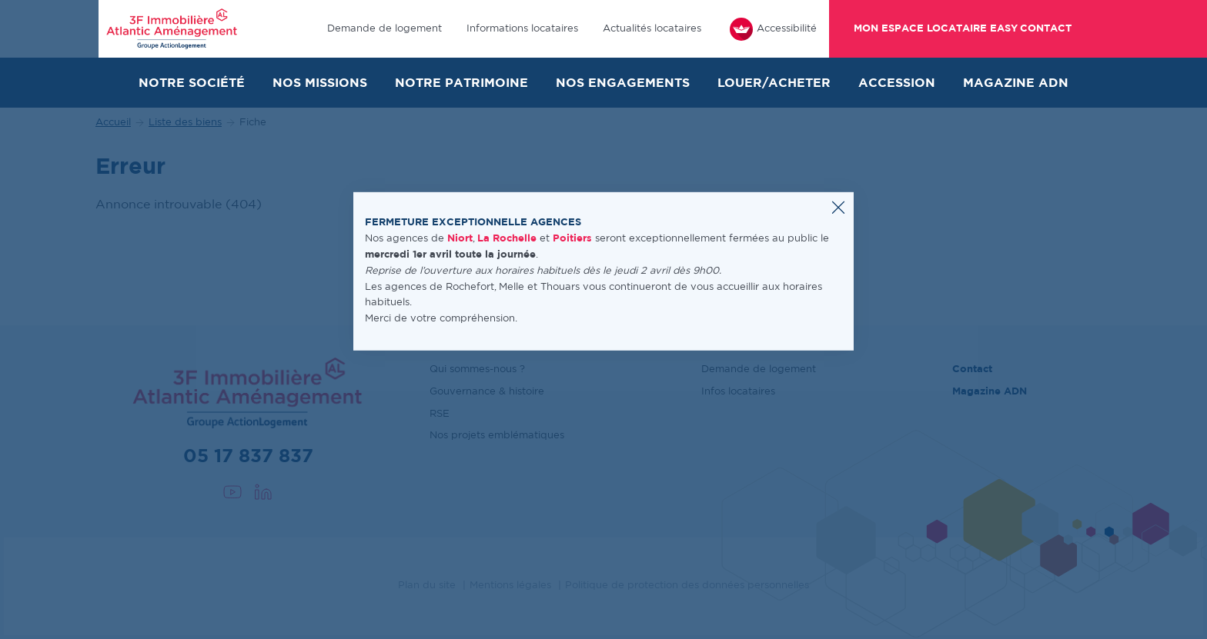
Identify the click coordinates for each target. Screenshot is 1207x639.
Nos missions (319, 83)
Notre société (192, 83)
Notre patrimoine (461, 83)
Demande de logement (384, 29)
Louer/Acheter (774, 83)
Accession (896, 83)
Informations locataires (522, 29)
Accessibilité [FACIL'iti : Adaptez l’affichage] (773, 29)
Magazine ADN (1015, 83)
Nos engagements (623, 83)
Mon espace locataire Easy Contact (963, 29)
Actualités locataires (652, 29)
